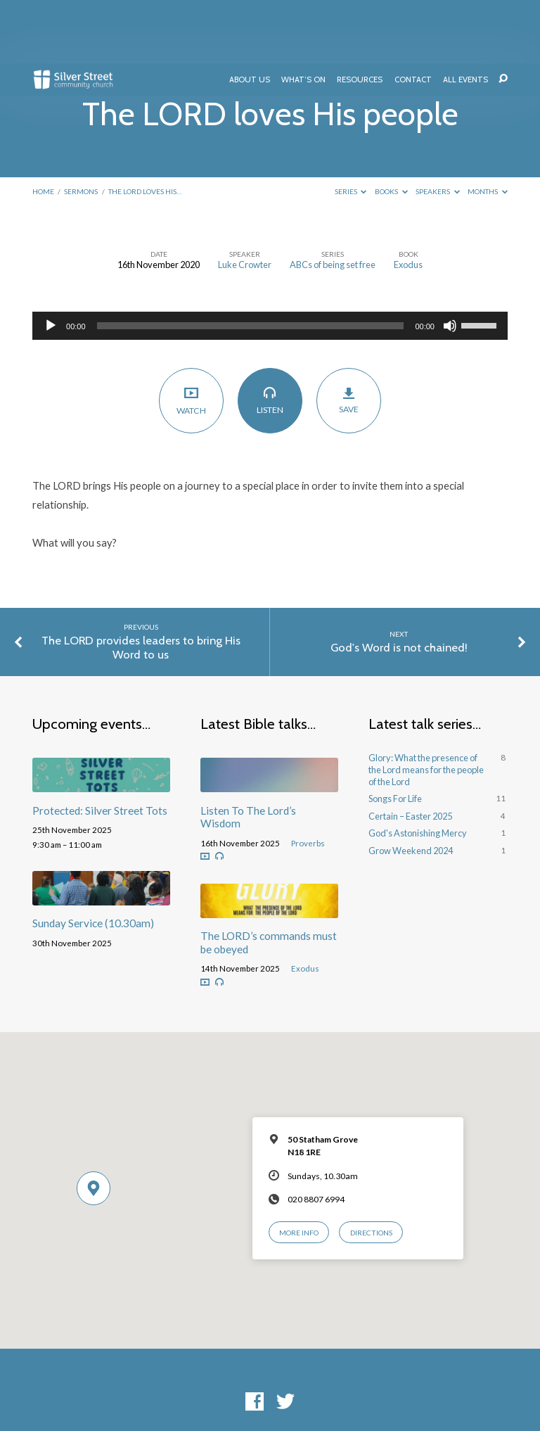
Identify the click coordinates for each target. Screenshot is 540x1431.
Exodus (408, 201)
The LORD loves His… (144, 128)
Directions (371, 1169)
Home (43, 128)
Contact (413, 17)
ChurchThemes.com (370, 1384)
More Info (299, 1169)
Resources (359, 17)
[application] (270, 262)
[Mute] (450, 262)
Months (488, 128)
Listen (270, 337)
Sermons (81, 128)
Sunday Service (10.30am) (93, 859)
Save (349, 337)
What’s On (303, 17)
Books (391, 128)
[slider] (250, 262)
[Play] (51, 262)
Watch (191, 337)
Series (351, 128)
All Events (465, 17)
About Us (249, 17)
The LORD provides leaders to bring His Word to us (140, 584)
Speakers (438, 128)
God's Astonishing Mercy (417, 769)
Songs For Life (395, 735)
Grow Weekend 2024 (410, 787)
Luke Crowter (244, 201)
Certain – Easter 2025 (410, 752)
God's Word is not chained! (399, 584)
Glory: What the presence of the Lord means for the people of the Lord (426, 706)
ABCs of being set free (332, 201)
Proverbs (308, 779)
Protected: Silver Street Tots (99, 747)
